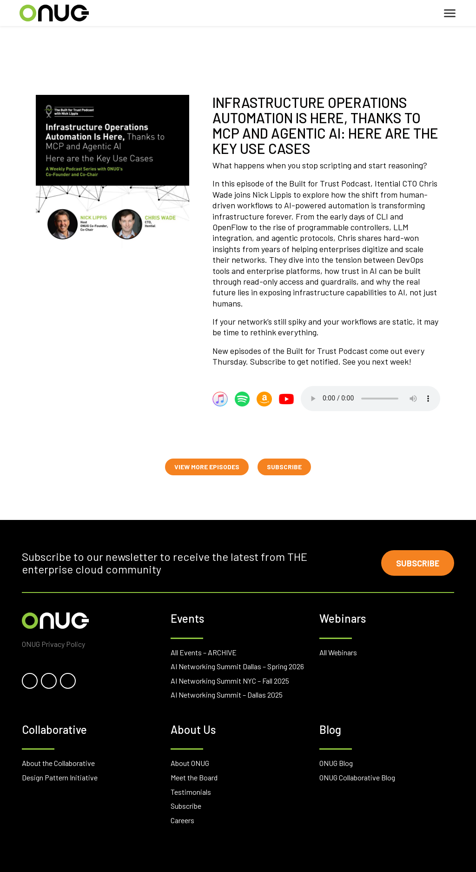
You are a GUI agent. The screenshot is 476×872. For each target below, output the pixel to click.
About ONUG (190, 763)
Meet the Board (194, 777)
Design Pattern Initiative (60, 777)
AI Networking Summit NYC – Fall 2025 (230, 680)
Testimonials (191, 791)
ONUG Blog (336, 763)
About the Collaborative (58, 763)
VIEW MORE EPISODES (206, 467)
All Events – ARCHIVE (204, 652)
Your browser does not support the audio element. (370, 398)
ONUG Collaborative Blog (357, 777)
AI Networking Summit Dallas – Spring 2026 (237, 666)
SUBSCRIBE (284, 467)
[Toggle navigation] (449, 13)
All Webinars (338, 652)
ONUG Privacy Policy (53, 643)
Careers (182, 820)
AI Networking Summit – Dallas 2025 (227, 694)
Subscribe (417, 563)
